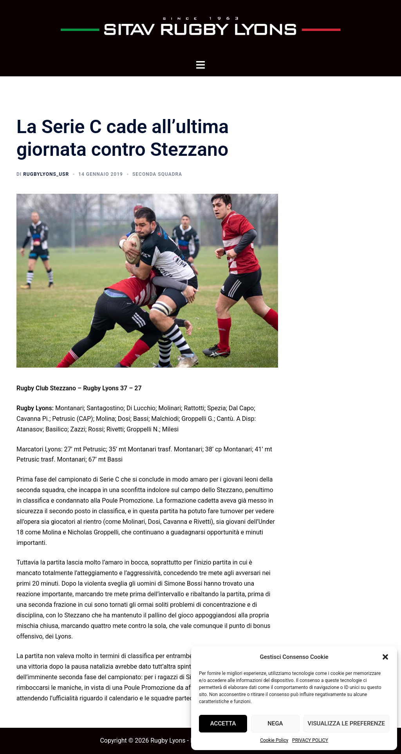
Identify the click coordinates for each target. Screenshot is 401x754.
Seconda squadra (157, 174)
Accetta (223, 723)
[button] (385, 657)
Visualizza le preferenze (346, 723)
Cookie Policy (274, 740)
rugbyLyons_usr (46, 174)
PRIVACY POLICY (310, 740)
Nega (275, 723)
